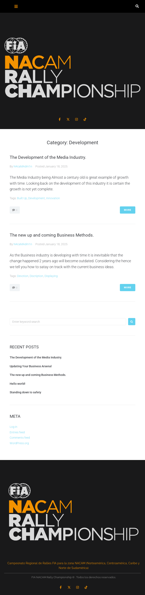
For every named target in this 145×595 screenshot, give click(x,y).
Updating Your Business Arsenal (31, 366)
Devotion (22, 276)
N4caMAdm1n (23, 166)
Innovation (53, 198)
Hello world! (17, 383)
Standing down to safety (25, 392)
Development (36, 198)
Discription (36, 276)
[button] (16, 6)
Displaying (51, 276)
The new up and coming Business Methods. (52, 235)
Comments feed (20, 437)
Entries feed (17, 432)
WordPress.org (19, 443)
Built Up (22, 198)
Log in (13, 426)
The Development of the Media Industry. (48, 157)
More (127, 210)
